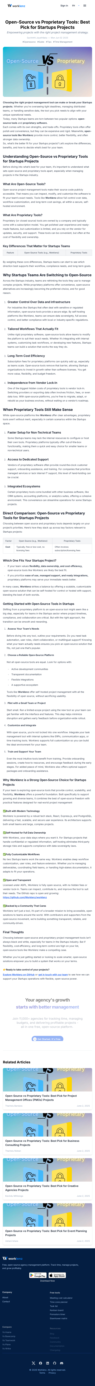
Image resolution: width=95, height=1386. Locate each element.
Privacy (52, 1373)
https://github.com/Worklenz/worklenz (25, 897)
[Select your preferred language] (75, 6)
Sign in (64, 5)
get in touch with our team (53, 974)
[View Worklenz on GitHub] (54, 1363)
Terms (42, 1373)
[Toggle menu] (84, 5)
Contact (6, 1305)
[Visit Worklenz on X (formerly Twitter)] (33, 1363)
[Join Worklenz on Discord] (61, 1363)
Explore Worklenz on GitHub (19, 974)
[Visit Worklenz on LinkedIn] (47, 1363)
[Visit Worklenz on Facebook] (40, 1363)
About (5, 1301)
